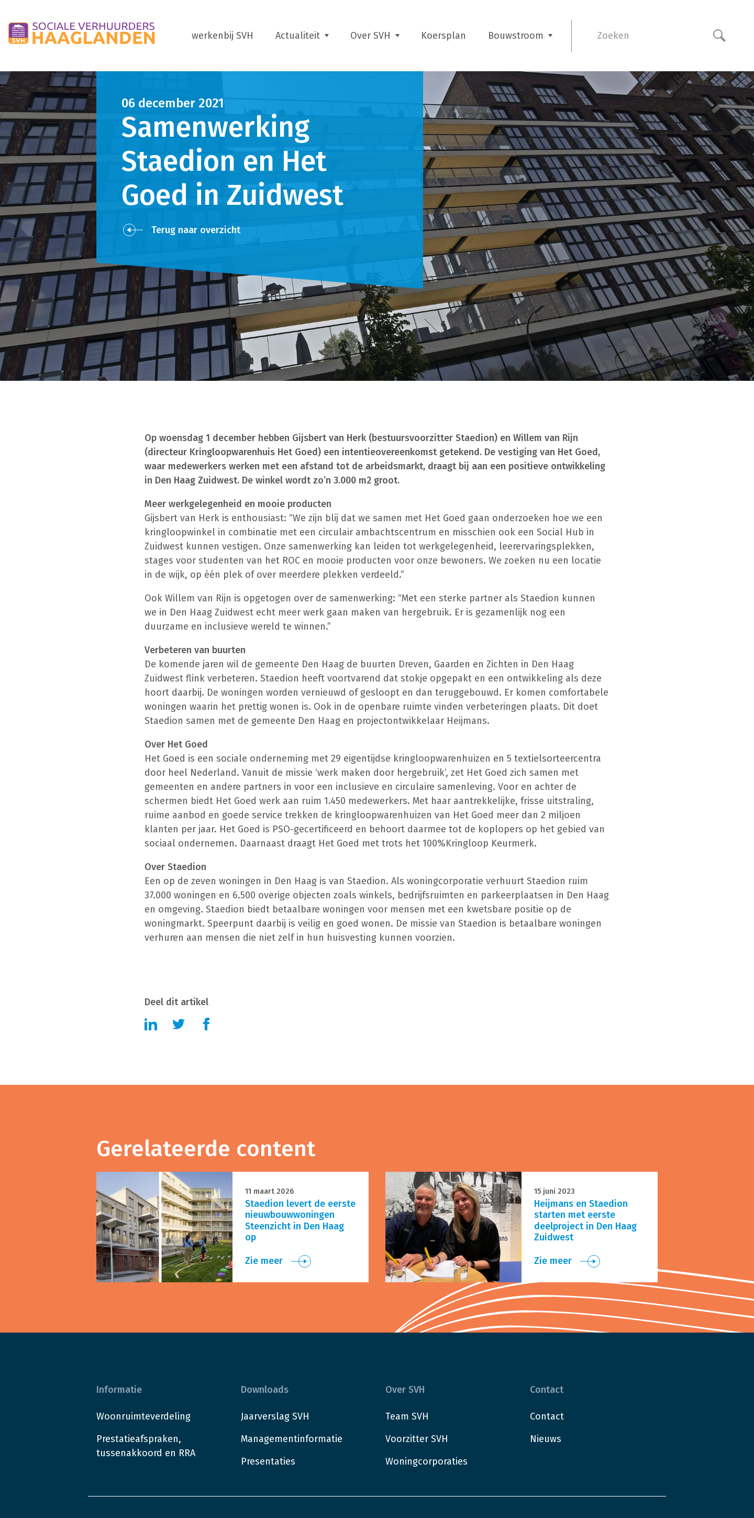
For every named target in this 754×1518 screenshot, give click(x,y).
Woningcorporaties (426, 1461)
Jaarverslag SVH (275, 1416)
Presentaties (268, 1461)
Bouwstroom (516, 35)
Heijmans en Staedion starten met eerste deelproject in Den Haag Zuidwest (585, 1221)
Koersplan (443, 35)
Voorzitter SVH (416, 1439)
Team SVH (407, 1416)
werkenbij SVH (222, 35)
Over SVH (370, 35)
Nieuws (545, 1439)
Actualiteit (297, 35)
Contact (547, 1416)
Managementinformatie (291, 1439)
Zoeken (613, 35)
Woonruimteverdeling (143, 1416)
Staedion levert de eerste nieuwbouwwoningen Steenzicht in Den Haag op (300, 1221)
